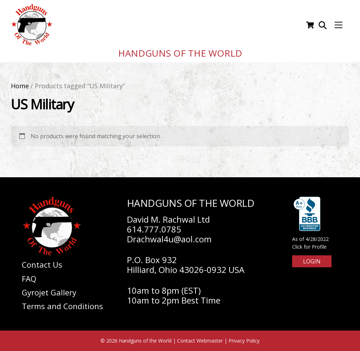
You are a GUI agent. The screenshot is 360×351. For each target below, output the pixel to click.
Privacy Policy (244, 340)
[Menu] (339, 25)
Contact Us (42, 264)
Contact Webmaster (200, 340)
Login (312, 261)
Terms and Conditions (62, 306)
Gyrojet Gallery (49, 292)
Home (20, 86)
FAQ (29, 278)
